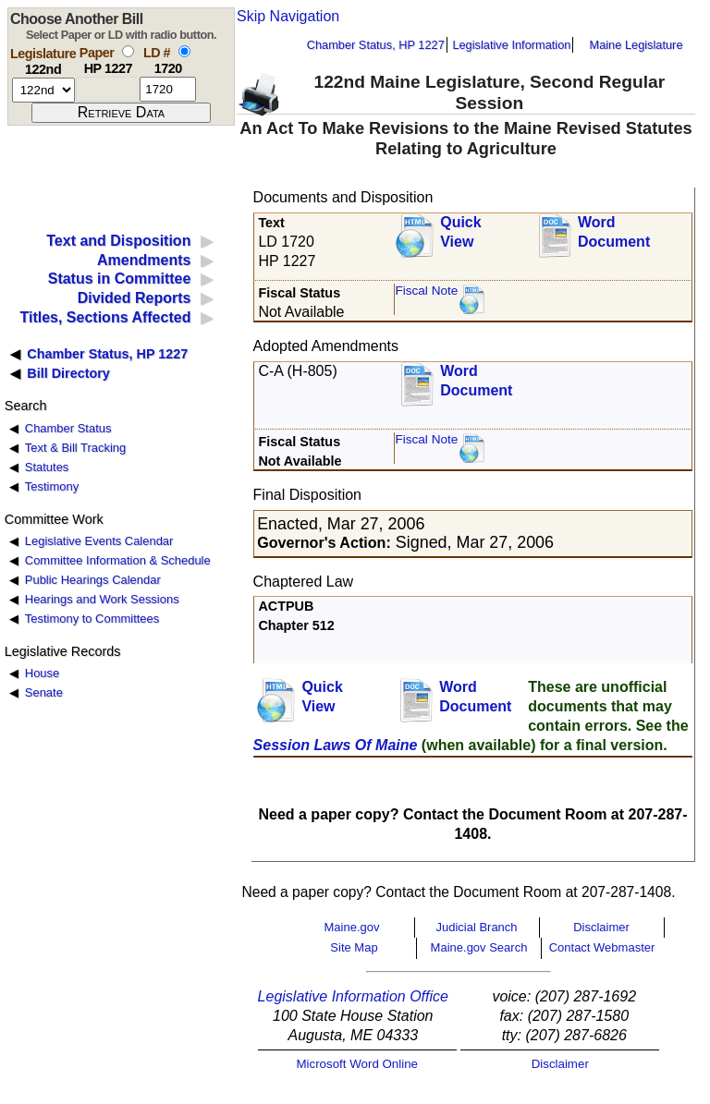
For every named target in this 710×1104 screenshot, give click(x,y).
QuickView (460, 231)
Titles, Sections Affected (104, 317)
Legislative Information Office (353, 996)
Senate (44, 692)
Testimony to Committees (92, 618)
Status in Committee (119, 278)
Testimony (52, 486)
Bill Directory (68, 373)
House (42, 673)
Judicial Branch (476, 927)
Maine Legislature (635, 45)
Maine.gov (352, 927)
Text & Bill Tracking (75, 448)
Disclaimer (601, 927)
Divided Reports (134, 298)
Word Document (614, 231)
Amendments (143, 260)
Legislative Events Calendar (99, 541)
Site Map (353, 947)
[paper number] (108, 89)
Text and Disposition (118, 241)
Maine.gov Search (479, 947)
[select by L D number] (184, 51)
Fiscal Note (426, 290)
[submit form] (121, 113)
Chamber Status (68, 428)
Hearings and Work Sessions (102, 599)
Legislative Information (511, 45)
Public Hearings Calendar (93, 580)
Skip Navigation (288, 16)
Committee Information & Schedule (118, 560)
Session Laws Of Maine (335, 745)
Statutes (47, 467)
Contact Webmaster (602, 947)
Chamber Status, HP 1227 (376, 45)
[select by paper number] (128, 51)
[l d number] (168, 89)
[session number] (43, 90)
